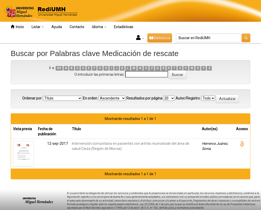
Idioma (99, 27)
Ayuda (56, 27)
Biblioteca (159, 38)
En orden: (90, 98)
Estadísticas (123, 27)
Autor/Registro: (188, 98)
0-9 (59, 68)
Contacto (77, 27)
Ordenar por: (32, 98)
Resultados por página (144, 98)
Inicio (17, 27)
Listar (38, 27)
